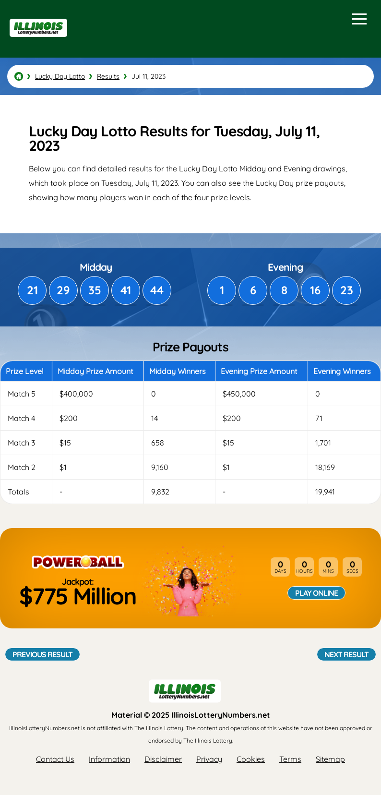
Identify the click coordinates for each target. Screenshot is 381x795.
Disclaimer (163, 759)
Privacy (209, 759)
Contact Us (55, 759)
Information (109, 759)
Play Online (316, 593)
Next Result (346, 654)
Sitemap (330, 759)
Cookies (251, 759)
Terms (290, 759)
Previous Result (42, 654)
